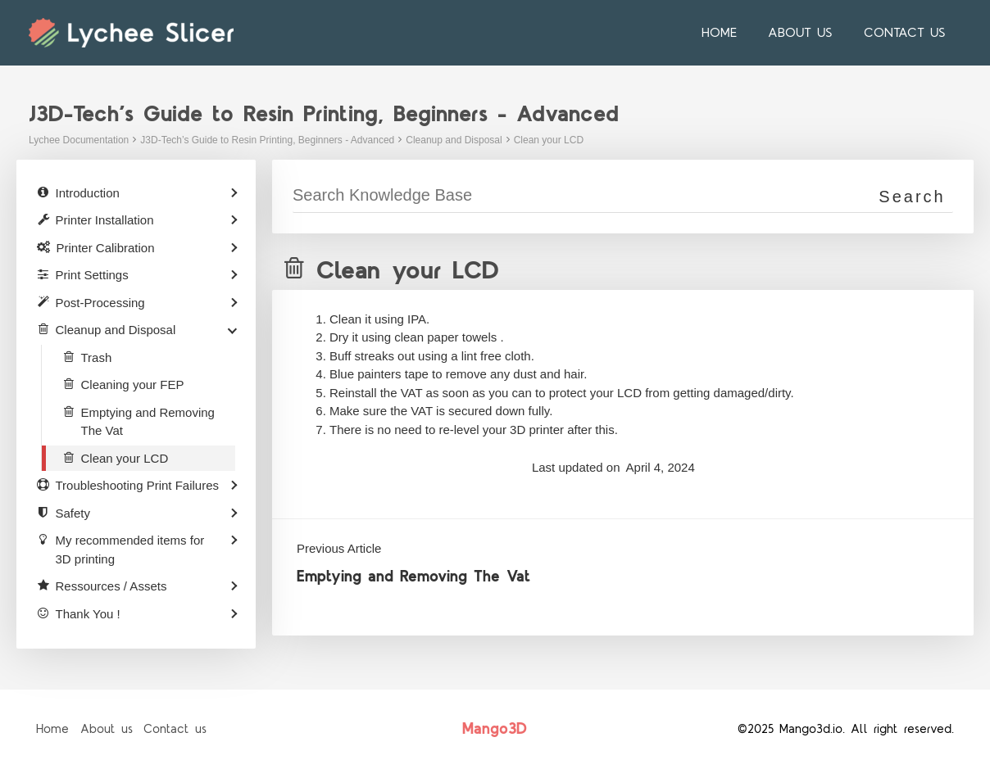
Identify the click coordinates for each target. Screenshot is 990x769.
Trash (96, 357)
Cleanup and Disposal (454, 140)
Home (731, 33)
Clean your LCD (549, 140)
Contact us (907, 33)
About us (807, 33)
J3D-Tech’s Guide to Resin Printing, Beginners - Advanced (267, 140)
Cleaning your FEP (132, 384)
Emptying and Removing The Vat (413, 577)
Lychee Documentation (79, 140)
